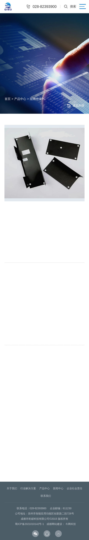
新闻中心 (58, 488)
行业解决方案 (28, 488)
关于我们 (12, 488)
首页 (9, 98)
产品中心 (21, 98)
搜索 (73, 6)
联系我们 (46, 495)
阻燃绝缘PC (39, 98)
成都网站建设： (56, 523)
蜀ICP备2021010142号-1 (29, 523)
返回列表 (79, 105)
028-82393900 (45, 6)
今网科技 (70, 523)
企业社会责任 (74, 488)
